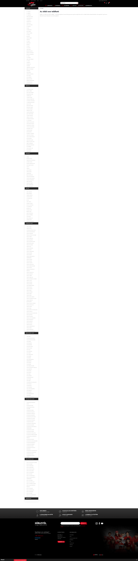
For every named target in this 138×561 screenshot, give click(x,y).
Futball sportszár (30, 233)
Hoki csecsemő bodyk (30, 396)
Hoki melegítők (29, 344)
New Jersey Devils (30, 128)
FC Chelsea (28, 11)
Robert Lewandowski (30, 80)
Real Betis (28, 36)
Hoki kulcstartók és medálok (32, 367)
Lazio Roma (29, 49)
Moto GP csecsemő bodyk (31, 494)
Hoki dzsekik (29, 341)
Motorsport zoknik (30, 445)
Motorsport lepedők (30, 425)
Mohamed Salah (29, 82)
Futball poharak (29, 262)
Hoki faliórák (29, 370)
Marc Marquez (29, 191)
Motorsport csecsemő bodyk (32, 450)
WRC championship (30, 184)
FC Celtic (28, 55)
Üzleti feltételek (72, 534)
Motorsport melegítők (31, 415)
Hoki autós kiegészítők (31, 388)
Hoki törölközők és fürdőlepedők (30, 360)
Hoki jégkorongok (30, 377)
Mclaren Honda (29, 161)
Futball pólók (29, 228)
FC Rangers (29, 57)
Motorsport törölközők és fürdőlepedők (31, 427)
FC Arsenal (28, 13)
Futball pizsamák (29, 322)
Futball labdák (29, 293)
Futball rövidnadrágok (31, 231)
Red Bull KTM (29, 208)
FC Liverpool (29, 15)
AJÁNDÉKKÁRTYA (88, 5)
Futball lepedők (29, 253)
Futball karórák (29, 283)
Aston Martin (29, 170)
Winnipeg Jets (29, 95)
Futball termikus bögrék (31, 265)
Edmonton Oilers (30, 107)
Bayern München (29, 51)
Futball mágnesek (30, 316)
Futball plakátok (29, 288)
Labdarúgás (28, 8)
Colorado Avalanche (30, 100)
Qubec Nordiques (30, 143)
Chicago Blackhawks (30, 126)
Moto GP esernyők (30, 491)
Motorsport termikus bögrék (32, 434)
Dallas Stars (29, 104)
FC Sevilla (28, 34)
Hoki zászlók (29, 372)
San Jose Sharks (29, 130)
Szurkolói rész (61, 541)
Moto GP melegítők (30, 467)
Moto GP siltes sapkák (30, 469)
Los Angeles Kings (30, 89)
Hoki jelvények (29, 385)
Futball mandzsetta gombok (32, 278)
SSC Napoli (28, 47)
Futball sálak (29, 246)
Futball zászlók (29, 287)
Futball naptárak (29, 292)
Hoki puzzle (29, 380)
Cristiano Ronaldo (30, 73)
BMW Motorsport (30, 174)
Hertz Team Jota (29, 181)
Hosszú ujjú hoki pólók (31, 338)
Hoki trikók (28, 336)
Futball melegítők (30, 239)
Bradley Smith (29, 211)
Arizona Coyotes (30, 117)
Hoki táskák (29, 352)
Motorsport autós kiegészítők (32, 441)
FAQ (70, 541)
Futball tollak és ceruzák (31, 303)
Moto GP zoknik (29, 493)
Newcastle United (30, 16)
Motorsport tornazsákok (31, 423)
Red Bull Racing (29, 158)
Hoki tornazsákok (30, 354)
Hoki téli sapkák (29, 348)
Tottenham (28, 19)
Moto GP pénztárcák (30, 489)
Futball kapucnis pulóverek (31, 235)
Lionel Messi (29, 72)
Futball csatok (29, 280)
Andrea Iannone (29, 195)
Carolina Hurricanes (30, 99)
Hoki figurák (29, 378)
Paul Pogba (29, 75)
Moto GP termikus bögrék (31, 483)
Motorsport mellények (31, 411)
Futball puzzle (29, 308)
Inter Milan (28, 42)
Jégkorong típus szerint (30, 333)
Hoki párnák (29, 357)
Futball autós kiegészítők (31, 318)
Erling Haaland (29, 78)
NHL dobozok (29, 149)
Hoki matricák (29, 383)
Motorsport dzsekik (30, 410)
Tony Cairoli (29, 201)
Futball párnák (29, 254)
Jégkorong (28, 85)
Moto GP (27, 188)
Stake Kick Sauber (30, 183)
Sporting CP (29, 64)
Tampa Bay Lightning (30, 135)
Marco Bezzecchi (30, 218)
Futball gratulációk (30, 304)
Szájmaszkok (29, 151)
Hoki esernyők (29, 390)
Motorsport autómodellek (31, 452)
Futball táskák (29, 249)
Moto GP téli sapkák (30, 470)
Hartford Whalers (30, 140)
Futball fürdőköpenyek (31, 326)
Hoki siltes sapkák (30, 346)
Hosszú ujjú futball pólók (31, 230)
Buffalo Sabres (29, 90)
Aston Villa (29, 23)
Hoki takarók (29, 362)
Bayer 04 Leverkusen (30, 54)
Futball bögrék (29, 261)
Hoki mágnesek (29, 387)
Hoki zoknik (29, 395)
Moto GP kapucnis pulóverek (32, 462)
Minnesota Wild (29, 110)
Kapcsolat (71, 546)
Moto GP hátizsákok (30, 472)
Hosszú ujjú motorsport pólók (31, 403)
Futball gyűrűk (29, 275)
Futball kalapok (29, 324)
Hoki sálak (28, 349)
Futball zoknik (29, 327)
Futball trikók (29, 226)
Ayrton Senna (29, 171)
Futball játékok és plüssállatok (32, 309)
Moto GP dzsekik (29, 464)
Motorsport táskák (30, 421)
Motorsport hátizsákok (31, 420)
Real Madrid (29, 31)
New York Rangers (30, 113)
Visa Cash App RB (29, 186)
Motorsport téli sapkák (31, 418)
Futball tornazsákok (30, 251)
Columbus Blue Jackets (30, 102)
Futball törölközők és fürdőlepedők (30, 257)
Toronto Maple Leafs (30, 122)
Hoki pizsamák (29, 392)
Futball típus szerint (29, 223)
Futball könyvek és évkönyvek (32, 313)
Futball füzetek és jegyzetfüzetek (30, 301)
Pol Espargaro (29, 206)
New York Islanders (30, 92)
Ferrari (28, 156)
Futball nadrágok (30, 238)
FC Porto (28, 60)
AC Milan (28, 41)
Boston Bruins (29, 131)
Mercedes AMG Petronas (31, 160)
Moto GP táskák (29, 473)
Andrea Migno (29, 219)
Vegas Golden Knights (31, 136)
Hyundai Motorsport (30, 179)
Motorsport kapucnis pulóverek (30, 408)
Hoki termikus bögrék (30, 365)
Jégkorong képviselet (30, 144)
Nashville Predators (30, 112)
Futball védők (29, 295)
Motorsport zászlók (30, 439)
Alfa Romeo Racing (30, 165)
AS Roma (28, 46)
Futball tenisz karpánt (30, 296)
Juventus (28, 44)
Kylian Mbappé (29, 77)
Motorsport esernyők (30, 444)
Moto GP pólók (29, 496)
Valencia (28, 39)
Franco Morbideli (30, 214)
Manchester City (29, 18)
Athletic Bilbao (29, 37)
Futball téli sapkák (30, 244)
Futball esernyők (29, 321)
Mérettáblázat (71, 539)
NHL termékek (29, 146)
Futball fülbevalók (30, 277)
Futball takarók (29, 259)
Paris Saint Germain (30, 59)
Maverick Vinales (30, 203)
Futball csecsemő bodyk (31, 331)
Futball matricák (29, 311)
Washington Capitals (30, 125)
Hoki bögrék (29, 364)
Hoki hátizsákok (29, 351)
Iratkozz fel (83, 523)
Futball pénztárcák (30, 319)
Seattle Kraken (29, 138)
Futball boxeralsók (30, 329)
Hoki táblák (29, 374)
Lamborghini (29, 173)
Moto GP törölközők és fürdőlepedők (31, 478)
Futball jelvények (29, 314)
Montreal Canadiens (30, 133)
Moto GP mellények (30, 465)
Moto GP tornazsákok (31, 475)
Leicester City (29, 21)
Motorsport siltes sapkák (31, 416)
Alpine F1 (28, 168)
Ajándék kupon (28, 498)
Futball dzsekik (29, 236)
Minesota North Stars (30, 141)
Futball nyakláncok (30, 272)
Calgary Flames (29, 97)
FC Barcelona (29, 29)
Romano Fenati (29, 209)
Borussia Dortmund (30, 52)
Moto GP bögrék (30, 480)
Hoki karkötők (29, 369)
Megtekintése (80, 5)
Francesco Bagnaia (30, 221)
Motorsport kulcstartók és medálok (31, 437)
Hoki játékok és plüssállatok (31, 382)
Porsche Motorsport (30, 176)
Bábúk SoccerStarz (30, 69)
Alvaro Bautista (29, 196)
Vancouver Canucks (30, 123)
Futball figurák (29, 306)
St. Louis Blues (29, 120)
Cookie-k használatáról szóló (73, 538)
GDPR (70, 536)
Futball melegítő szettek (31, 241)
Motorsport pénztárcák (31, 442)
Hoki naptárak (29, 375)
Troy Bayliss (29, 216)
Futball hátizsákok (30, 248)
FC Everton (29, 26)
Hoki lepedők (29, 356)
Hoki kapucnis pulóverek (31, 339)
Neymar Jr (28, 70)
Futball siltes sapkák (30, 243)
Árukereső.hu (36, 539)
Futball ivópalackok (30, 264)
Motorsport (28, 153)
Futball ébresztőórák (30, 285)
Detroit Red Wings (30, 105)
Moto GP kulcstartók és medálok (31, 486)
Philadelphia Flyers (30, 94)
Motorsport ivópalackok (31, 433)
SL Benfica (28, 62)
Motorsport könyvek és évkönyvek (31, 448)
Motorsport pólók (30, 453)
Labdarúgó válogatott (31, 67)
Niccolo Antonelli (30, 205)
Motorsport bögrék (30, 431)
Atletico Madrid (29, 33)
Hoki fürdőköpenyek (30, 393)
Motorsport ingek (30, 405)
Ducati (28, 200)
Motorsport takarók (30, 429)
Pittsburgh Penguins (30, 118)
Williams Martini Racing (31, 163)
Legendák (28, 65)
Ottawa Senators (30, 115)
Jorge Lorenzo (29, 193)
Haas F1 (28, 166)
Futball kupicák (29, 267)
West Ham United (29, 24)
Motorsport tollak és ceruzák (30, 456)
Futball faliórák (29, 282)
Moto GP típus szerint (30, 458)
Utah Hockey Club (30, 148)
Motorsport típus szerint (30, 398)
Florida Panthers (30, 108)
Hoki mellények (29, 343)
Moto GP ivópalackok (30, 481)
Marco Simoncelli (30, 213)
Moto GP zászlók (30, 488)
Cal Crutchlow (29, 198)
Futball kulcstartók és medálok (30, 270)
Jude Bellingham (29, 83)
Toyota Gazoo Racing (31, 178)
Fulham (28, 28)
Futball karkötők (30, 273)
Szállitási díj (71, 544)
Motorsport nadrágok (31, 413)
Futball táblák (29, 290)
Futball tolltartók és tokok (31, 298)
